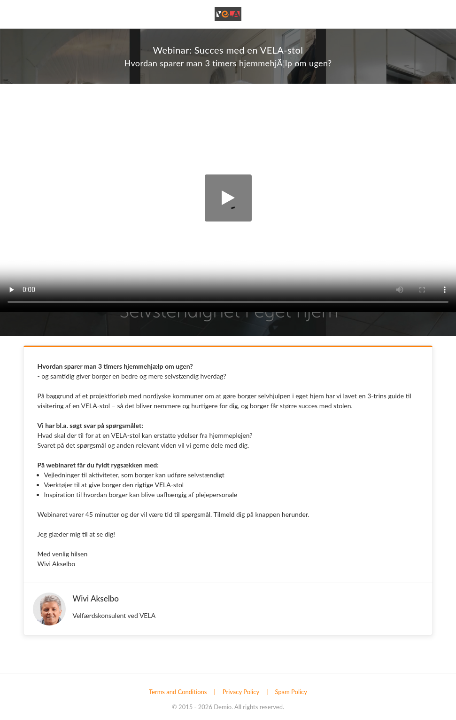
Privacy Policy (241, 692)
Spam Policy (291, 692)
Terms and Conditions (178, 692)
